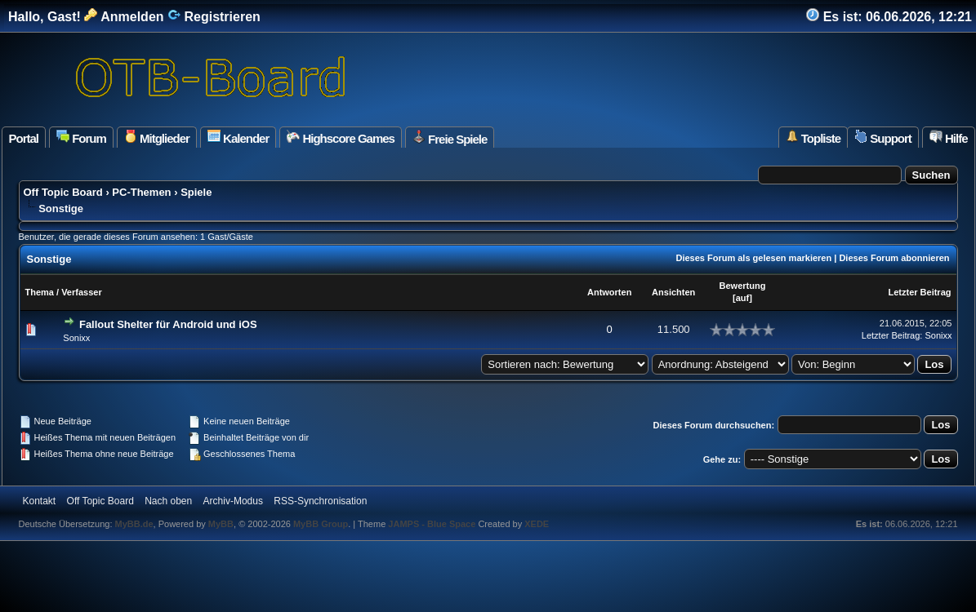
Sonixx (76, 338)
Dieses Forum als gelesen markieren (753, 258)
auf (743, 298)
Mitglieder (156, 137)
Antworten (609, 292)
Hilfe (948, 137)
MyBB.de (134, 524)
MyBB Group (320, 524)
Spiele (196, 192)
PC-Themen (141, 192)
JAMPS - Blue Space (433, 524)
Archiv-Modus (233, 501)
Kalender (238, 137)
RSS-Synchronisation (320, 501)
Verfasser (81, 292)
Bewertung (743, 285)
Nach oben (168, 501)
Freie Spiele (449, 138)
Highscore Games (340, 137)
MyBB (221, 524)
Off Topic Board (63, 192)
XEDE (536, 524)
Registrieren (214, 17)
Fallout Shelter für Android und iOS (168, 324)
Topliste (813, 137)
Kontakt (39, 501)
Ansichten (673, 292)
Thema (39, 292)
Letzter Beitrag (919, 292)
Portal (24, 138)
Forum (81, 137)
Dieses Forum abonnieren (894, 258)
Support (882, 137)
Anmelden (123, 17)
